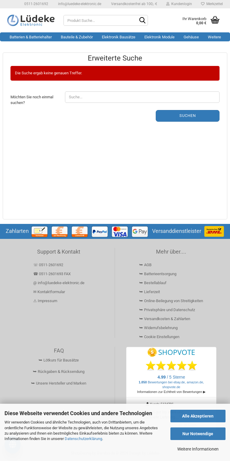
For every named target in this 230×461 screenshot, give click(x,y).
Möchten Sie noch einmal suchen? (31, 100)
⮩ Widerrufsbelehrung (158, 328)
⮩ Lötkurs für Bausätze (59, 360)
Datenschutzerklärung (83, 438)
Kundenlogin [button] (179, 4)
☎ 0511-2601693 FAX (52, 274)
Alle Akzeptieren (198, 416)
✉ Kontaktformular (49, 292)
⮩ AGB (145, 265)
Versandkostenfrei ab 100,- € (133, 4)
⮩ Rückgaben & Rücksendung (58, 371)
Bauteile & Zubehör (77, 37)
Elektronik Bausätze (118, 37)
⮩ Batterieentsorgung (157, 274)
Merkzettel (212, 4)
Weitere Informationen (198, 449)
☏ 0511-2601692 (48, 265)
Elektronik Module (159, 37)
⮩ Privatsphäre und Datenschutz (167, 310)
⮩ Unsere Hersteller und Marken (58, 383)
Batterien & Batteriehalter (31, 37)
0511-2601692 (35, 4)
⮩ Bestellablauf (153, 283)
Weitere (214, 37)
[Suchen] (142, 20)
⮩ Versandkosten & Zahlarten (164, 319)
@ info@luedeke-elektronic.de (58, 283)
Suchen (187, 115)
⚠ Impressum (45, 301)
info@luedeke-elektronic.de (79, 4)
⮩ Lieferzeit (149, 292)
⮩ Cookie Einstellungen (159, 337)
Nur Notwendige (197, 433)
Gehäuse (191, 37)
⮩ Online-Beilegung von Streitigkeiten (171, 301)
